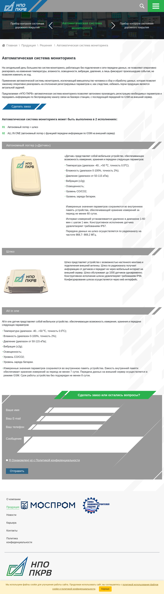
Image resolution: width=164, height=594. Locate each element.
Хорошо (105, 589)
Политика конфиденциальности (19, 540)
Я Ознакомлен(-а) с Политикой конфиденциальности (44, 460)
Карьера (11, 522)
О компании (13, 499)
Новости (11, 515)
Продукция (12, 507)
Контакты (11, 530)
